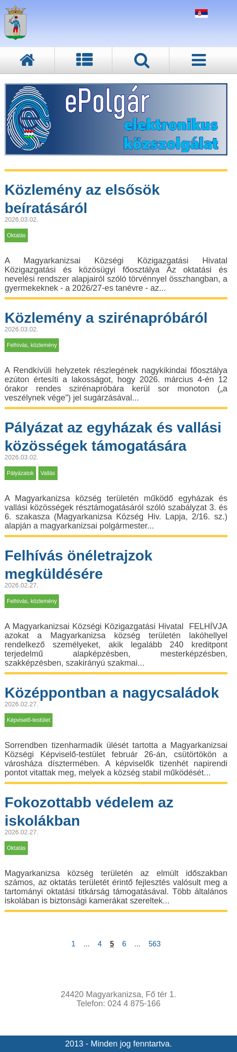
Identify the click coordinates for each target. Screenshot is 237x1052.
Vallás (48, 473)
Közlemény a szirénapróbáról (106, 318)
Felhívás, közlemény (32, 345)
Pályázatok (20, 473)
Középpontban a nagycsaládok (112, 692)
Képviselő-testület (28, 720)
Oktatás (16, 235)
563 (154, 944)
